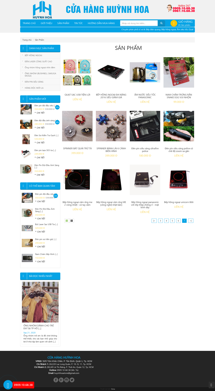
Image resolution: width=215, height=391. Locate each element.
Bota (113, 389)
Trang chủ (29, 23)
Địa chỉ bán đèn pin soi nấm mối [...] (40, 308)
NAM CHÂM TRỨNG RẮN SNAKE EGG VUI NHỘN (179, 96)
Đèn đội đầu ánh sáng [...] (46, 120)
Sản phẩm (63, 23)
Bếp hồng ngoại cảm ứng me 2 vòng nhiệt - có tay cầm (77, 203)
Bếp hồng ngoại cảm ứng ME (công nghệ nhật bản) (111, 203)
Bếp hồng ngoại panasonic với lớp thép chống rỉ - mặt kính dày (145, 204)
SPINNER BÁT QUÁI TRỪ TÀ (77, 148)
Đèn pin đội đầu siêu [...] (45, 105)
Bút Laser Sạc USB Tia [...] (46, 224)
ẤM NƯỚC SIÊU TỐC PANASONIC (145, 96)
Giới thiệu (46, 23)
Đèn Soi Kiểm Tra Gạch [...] (46, 135)
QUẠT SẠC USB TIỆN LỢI (77, 94)
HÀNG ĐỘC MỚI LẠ (34, 87)
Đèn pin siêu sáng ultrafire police (145, 150)
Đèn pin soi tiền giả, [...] (45, 239)
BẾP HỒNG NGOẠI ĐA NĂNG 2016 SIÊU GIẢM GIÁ (111, 96)
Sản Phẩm (39, 39)
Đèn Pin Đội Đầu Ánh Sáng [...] (46, 166)
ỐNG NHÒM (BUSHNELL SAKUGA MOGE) (40, 74)
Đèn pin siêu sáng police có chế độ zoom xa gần (179, 150)
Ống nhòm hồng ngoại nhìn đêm (40, 67)
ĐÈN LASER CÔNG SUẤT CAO (38, 61)
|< (154, 220)
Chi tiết (40, 112)
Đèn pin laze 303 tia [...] (45, 150)
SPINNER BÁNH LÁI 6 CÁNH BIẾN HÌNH (111, 150)
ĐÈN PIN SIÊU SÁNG (34, 81)
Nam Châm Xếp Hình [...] (46, 254)
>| (191, 220)
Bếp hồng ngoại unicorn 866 (179, 202)
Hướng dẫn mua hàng (101, 23)
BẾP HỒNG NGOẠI (33, 55)
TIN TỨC (78, 23)
